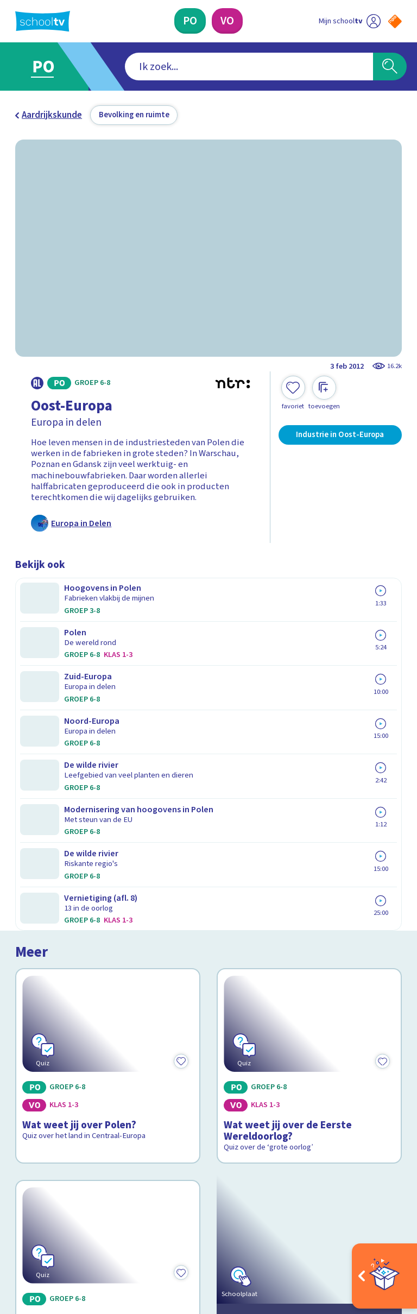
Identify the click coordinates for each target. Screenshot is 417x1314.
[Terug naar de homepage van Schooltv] (42, 21)
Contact (34, 1035)
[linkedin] (68, 1214)
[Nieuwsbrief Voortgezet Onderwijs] (305, 1123)
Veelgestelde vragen (64, 1050)
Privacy (32, 1082)
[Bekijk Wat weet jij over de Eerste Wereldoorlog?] (309, 669)
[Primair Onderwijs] (190, 21)
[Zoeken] (390, 67)
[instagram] (44, 1214)
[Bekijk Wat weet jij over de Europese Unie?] (108, 843)
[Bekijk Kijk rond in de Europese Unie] (309, 843)
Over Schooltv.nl (54, 1066)
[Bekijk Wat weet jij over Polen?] (108, 669)
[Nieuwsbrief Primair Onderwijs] (305, 1088)
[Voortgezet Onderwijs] (227, 21)
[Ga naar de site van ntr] (386, 1242)
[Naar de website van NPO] (395, 21)
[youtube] (92, 1214)
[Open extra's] (384, 1276)
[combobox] (192, 67)
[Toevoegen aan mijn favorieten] (293, 393)
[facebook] (21, 1214)
